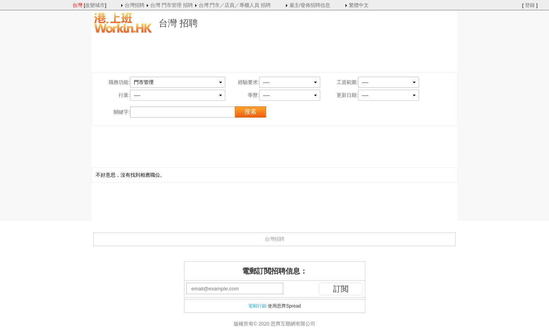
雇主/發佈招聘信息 (310, 5)
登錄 (530, 5)
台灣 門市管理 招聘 (171, 5)
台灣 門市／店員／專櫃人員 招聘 (235, 5)
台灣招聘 (134, 5)
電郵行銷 (257, 306)
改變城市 (95, 5)
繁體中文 (359, 5)
